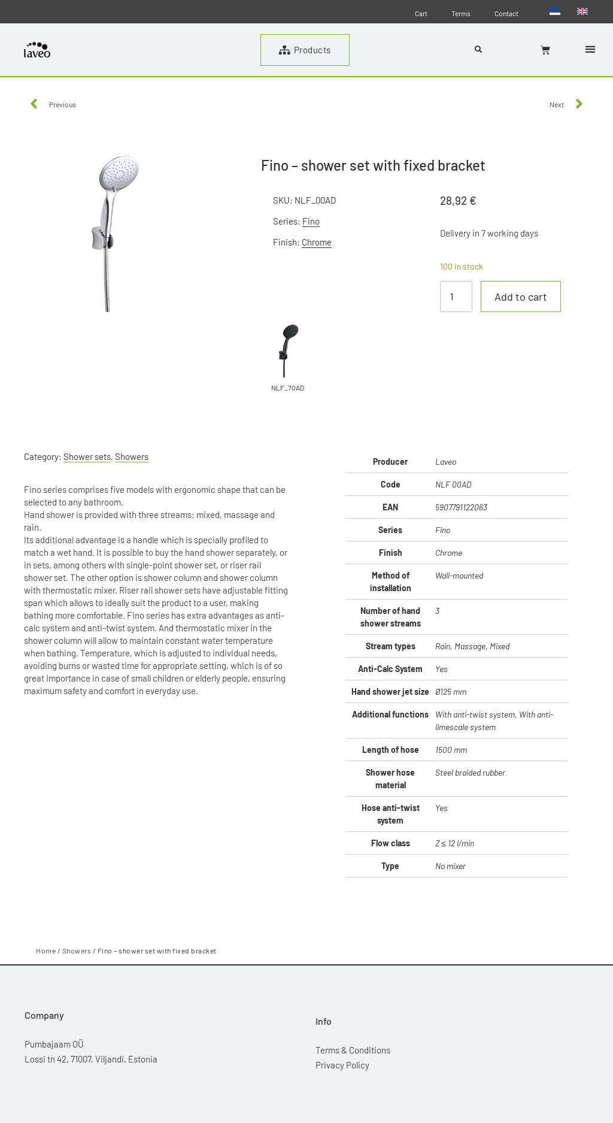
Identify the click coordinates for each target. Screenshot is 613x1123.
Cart (421, 13)
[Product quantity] (456, 296)
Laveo (445, 461)
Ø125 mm (450, 691)
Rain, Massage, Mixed (472, 646)
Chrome (317, 242)
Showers (131, 456)
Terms (461, 13)
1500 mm (451, 749)
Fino (311, 221)
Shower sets (87, 456)
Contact (506, 13)
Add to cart (520, 296)
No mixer (450, 866)
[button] (590, 49)
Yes (441, 669)
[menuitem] (555, 11)
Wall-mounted (459, 575)
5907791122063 (461, 507)
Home (46, 950)
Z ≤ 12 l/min (454, 843)
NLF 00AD (453, 484)
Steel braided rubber (470, 772)
